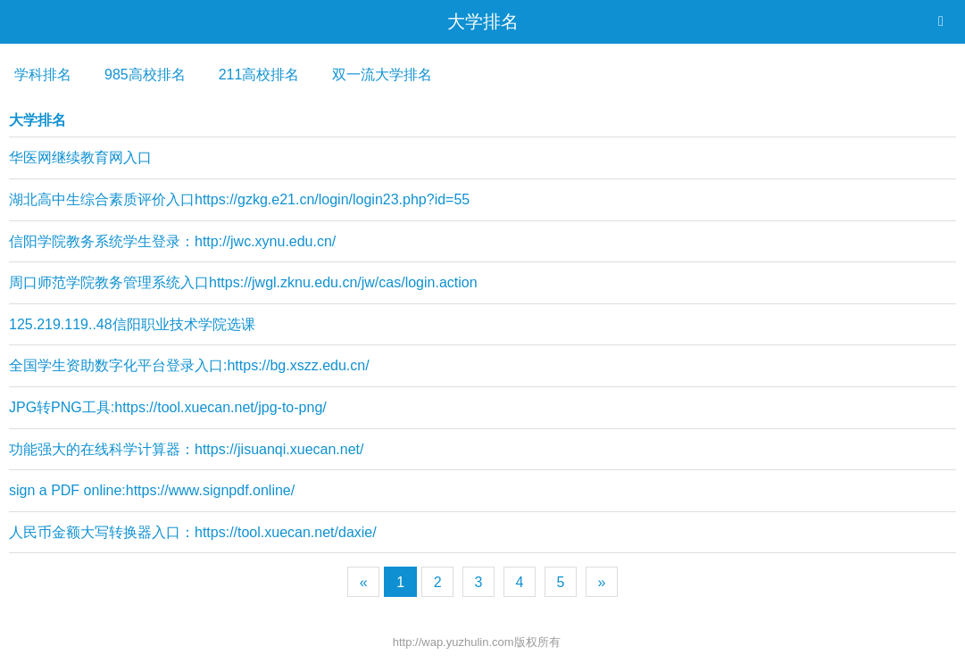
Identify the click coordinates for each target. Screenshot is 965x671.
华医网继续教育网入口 (80, 157)
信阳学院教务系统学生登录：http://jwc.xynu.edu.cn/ (172, 241)
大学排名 (483, 21)
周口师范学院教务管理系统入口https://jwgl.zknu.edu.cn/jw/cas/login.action (243, 282)
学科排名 (42, 74)
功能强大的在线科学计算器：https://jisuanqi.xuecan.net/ (186, 449)
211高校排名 (259, 74)
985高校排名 (145, 74)
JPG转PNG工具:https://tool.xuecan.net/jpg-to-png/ (168, 407)
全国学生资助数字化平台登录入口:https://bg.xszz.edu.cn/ (189, 365)
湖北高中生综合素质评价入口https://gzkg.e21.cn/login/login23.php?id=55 (239, 199)
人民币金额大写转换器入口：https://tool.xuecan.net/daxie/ (193, 532)
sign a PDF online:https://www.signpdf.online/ (152, 490)
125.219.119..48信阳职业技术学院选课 (132, 324)
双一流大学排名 (382, 74)
